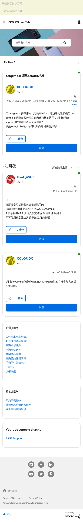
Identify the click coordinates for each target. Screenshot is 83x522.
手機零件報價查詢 (16, 362)
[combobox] (41, 43)
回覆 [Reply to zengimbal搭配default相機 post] (41, 147)
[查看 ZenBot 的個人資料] (74, 104)
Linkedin (50, 461)
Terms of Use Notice (13, 498)
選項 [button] (78, 62)
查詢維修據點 (13, 345)
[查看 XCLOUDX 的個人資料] (25, 87)
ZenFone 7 (9, 62)
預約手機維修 (13, 400)
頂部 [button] (9, 514)
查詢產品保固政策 (16, 358)
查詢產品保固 (13, 354)
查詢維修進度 (13, 349)
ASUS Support (14, 438)
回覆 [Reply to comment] (41, 239)
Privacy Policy (35, 498)
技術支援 (11, 371)
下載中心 (11, 367)
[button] (10, 138)
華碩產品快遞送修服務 (18, 404)
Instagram (31, 461)
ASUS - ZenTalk (19, 22)
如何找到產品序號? (16, 341)
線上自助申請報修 (16, 409)
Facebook (41, 461)
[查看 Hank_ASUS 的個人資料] (25, 177)
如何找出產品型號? (16, 336)
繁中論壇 (12, 491)
